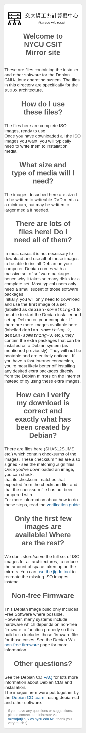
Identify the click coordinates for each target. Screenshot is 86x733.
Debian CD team (28, 697)
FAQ (48, 677)
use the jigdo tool (54, 571)
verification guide (63, 504)
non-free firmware (21, 644)
